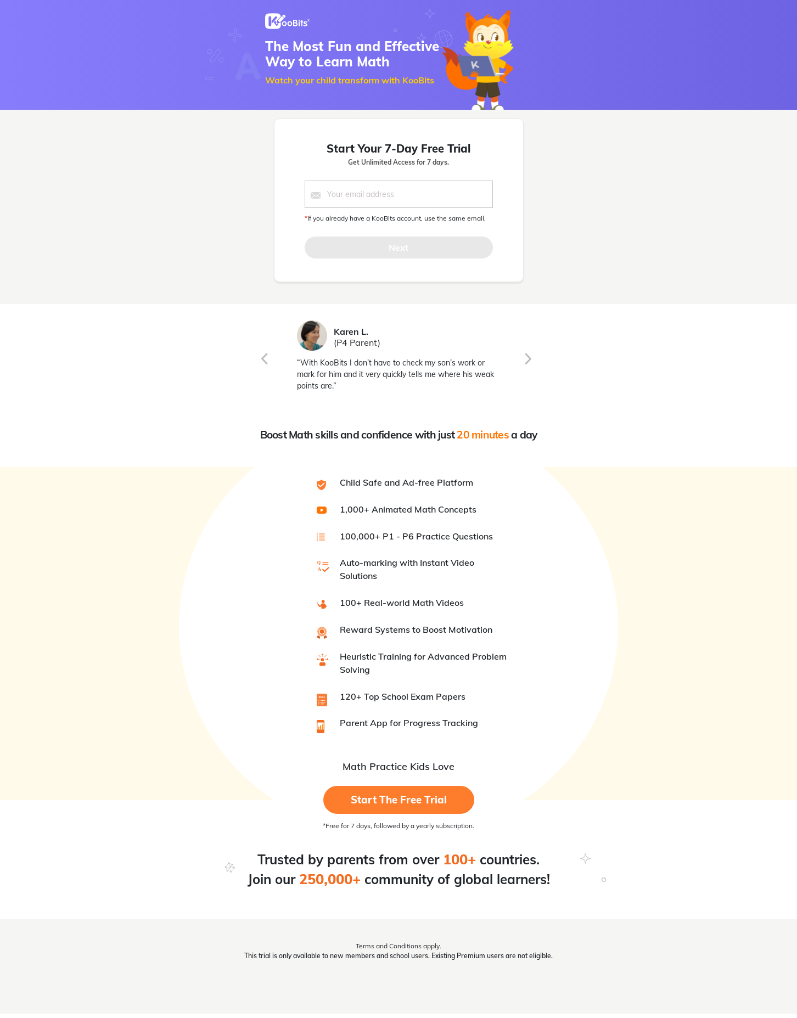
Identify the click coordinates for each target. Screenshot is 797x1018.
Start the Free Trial (399, 800)
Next (398, 247)
